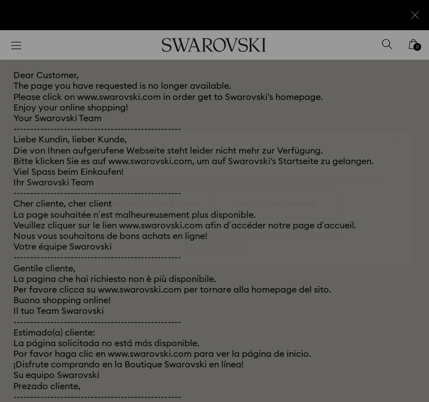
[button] (398, 136)
